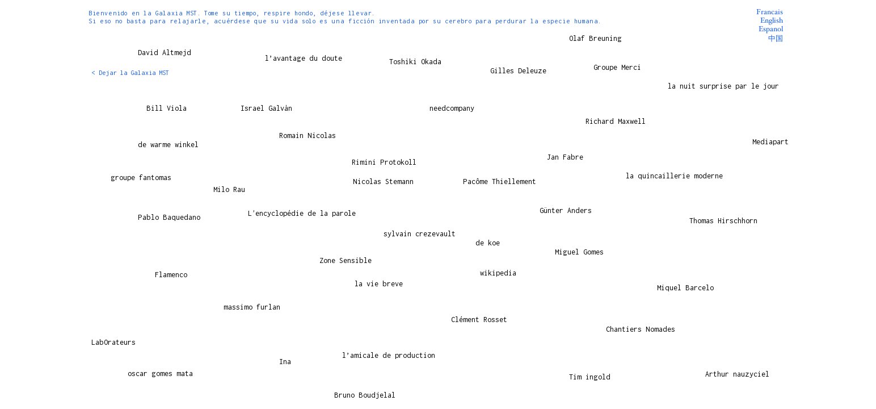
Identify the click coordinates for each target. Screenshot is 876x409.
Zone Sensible (345, 260)
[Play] (645, 229)
